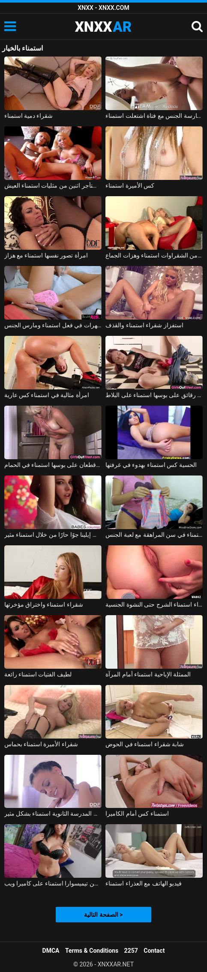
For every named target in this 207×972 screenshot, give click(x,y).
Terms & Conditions (91, 950)
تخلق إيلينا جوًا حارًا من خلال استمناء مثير (53, 534)
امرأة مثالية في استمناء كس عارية (46, 395)
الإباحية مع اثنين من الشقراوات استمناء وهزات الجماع (154, 255)
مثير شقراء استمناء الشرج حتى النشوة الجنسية (154, 604)
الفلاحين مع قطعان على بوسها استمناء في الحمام (53, 464)
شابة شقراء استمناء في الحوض (144, 744)
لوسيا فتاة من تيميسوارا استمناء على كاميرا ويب (53, 883)
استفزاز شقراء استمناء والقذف (144, 325)
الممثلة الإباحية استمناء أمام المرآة (148, 674)
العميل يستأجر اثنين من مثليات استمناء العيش (53, 185)
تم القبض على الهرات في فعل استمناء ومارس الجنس (53, 325)
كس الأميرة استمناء (129, 185)
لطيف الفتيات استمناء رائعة (38, 674)
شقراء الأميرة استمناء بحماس (41, 744)
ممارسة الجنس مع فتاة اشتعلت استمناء (154, 115)
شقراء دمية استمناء (28, 115)
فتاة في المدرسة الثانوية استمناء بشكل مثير (53, 813)
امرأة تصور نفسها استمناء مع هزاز (46, 255)
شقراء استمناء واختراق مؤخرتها (43, 604)
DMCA (51, 950)
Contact (154, 950)
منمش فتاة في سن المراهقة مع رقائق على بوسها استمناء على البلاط (154, 395)
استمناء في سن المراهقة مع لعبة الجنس (154, 534)
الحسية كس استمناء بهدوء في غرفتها (150, 464)
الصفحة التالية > (103, 914)
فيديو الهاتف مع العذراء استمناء (143, 883)
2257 (131, 950)
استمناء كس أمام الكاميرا (136, 813)
